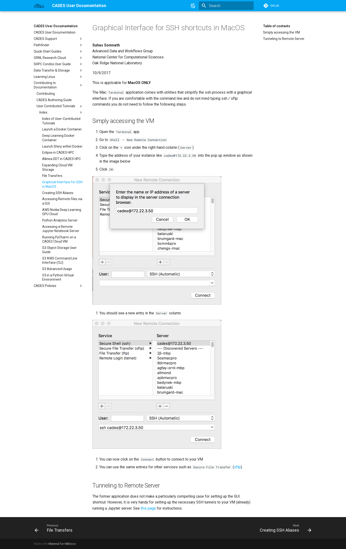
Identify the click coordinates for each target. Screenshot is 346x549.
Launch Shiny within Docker (62, 146)
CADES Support (58, 39)
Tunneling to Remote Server (284, 39)
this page (148, 508)
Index (61, 112)
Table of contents (276, 26)
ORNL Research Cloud (58, 58)
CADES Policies (58, 286)
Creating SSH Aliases (57, 193)
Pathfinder (58, 45)
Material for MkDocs (62, 543)
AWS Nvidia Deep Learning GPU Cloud (61, 212)
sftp (237, 467)
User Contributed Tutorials (60, 106)
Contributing (46, 93)
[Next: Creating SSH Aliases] (284, 528)
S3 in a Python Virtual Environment (58, 277)
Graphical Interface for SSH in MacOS (62, 184)
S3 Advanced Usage (57, 269)
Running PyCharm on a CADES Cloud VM (59, 239)
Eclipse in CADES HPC (58, 152)
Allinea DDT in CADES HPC (61, 159)
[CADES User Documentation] (39, 5)
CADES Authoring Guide (54, 100)
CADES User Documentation (56, 26)
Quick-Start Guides (58, 51)
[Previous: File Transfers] (55, 528)
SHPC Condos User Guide (58, 64)
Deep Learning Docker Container (58, 138)
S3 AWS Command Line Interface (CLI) (59, 260)
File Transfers (52, 176)
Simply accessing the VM (281, 32)
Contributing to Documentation (58, 85)
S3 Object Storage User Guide (59, 250)
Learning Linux (58, 77)
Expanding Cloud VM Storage (57, 167)
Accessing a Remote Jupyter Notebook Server (60, 229)
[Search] (226, 5)
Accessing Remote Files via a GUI (62, 201)
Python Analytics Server (60, 220)
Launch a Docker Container (62, 129)
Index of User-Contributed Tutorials (61, 121)
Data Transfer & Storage (58, 70)
